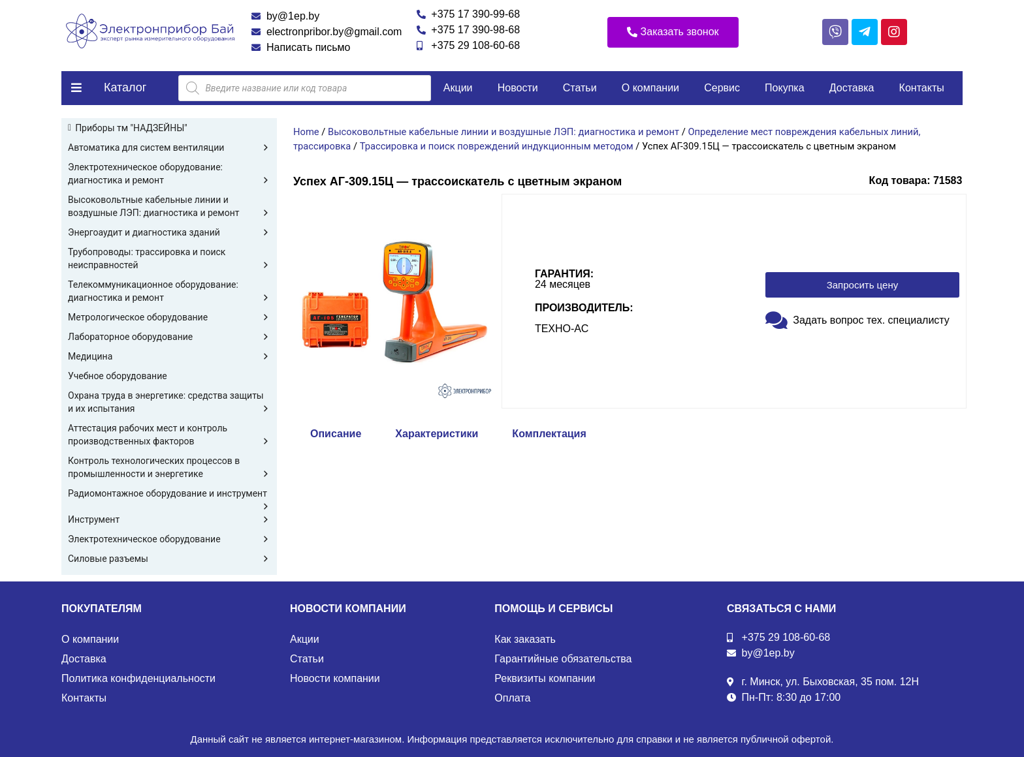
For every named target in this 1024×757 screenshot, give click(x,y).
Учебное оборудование (117, 376)
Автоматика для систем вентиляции (169, 147)
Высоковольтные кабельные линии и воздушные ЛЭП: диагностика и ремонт (169, 206)
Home (306, 132)
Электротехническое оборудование (169, 539)
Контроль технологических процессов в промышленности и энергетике (169, 468)
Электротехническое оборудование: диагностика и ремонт (169, 174)
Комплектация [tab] (549, 433)
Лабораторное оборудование (169, 336)
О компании (650, 87)
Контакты (921, 87)
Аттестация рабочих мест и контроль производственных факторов (169, 435)
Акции (458, 87)
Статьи (580, 87)
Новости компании (335, 678)
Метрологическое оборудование (169, 317)
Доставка (851, 87)
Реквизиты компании (544, 678)
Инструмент (169, 519)
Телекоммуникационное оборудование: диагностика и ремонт (169, 291)
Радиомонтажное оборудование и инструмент (169, 494)
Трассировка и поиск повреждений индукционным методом (496, 146)
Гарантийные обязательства (563, 658)
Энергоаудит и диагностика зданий (169, 232)
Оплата (512, 697)
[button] (673, 32)
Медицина (169, 356)
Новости (518, 87)
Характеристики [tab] (436, 433)
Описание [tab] (335, 433)
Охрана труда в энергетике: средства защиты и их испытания (169, 402)
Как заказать (525, 639)
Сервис (722, 87)
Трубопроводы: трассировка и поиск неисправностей (169, 259)
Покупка (785, 87)
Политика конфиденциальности (138, 678)
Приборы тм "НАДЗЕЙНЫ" (131, 128)
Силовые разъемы (169, 558)
